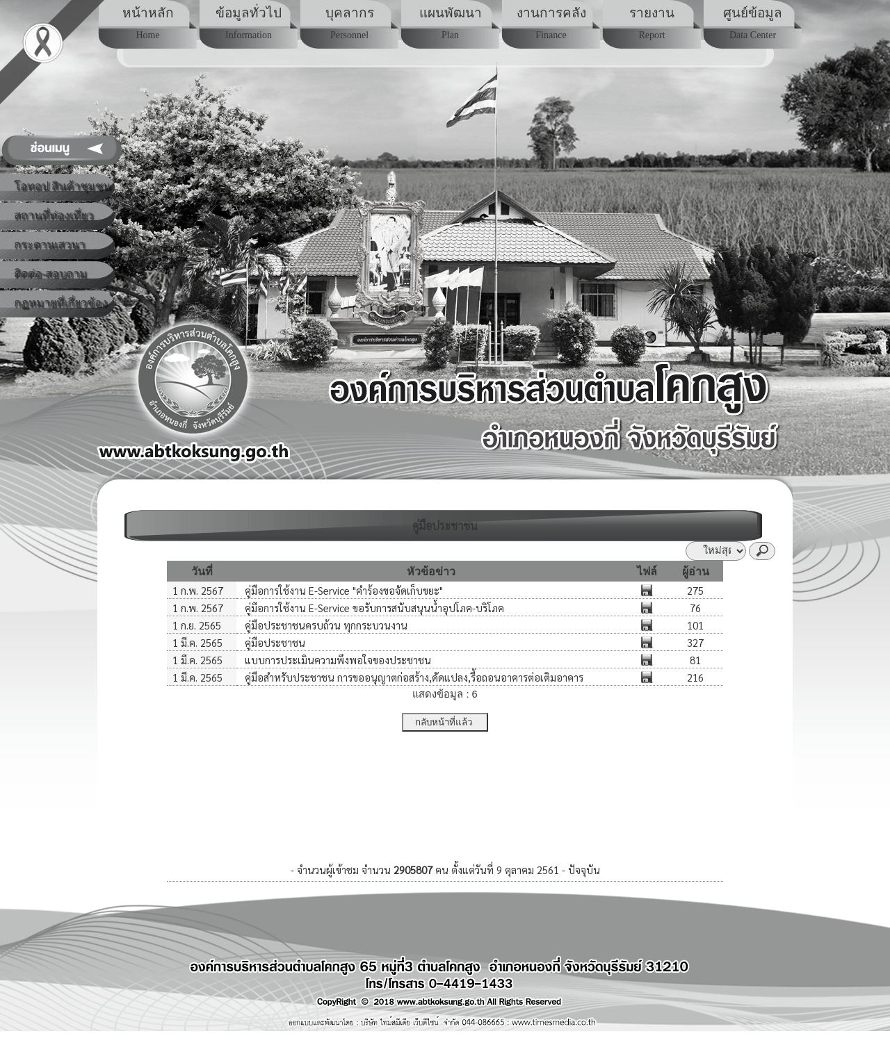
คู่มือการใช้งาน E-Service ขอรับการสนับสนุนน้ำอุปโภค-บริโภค (373, 607)
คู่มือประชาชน (273, 642)
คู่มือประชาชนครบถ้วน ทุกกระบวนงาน (324, 625)
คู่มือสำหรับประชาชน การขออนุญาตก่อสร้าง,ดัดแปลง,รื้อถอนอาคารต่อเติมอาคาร (412, 677)
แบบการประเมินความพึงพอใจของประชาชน (336, 659)
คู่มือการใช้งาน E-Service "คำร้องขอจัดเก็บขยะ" (342, 590)
